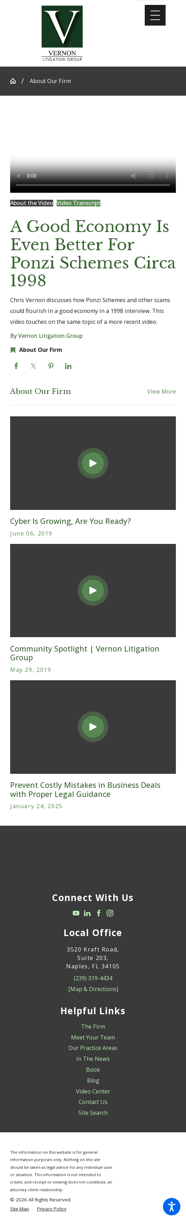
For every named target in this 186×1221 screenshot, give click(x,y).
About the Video (31, 203)
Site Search (93, 1113)
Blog (93, 1080)
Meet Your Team (93, 1037)
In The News (93, 1059)
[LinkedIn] (87, 913)
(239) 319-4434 (93, 978)
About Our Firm (50, 81)
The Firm (93, 1026)
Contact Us (93, 1102)
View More (161, 391)
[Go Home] (15, 81)
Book (93, 1069)
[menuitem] (93, 1026)
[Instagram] (110, 913)
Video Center (93, 1091)
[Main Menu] (155, 15)
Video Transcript (78, 203)
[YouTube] (76, 913)
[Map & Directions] (93, 989)
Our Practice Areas (93, 1048)
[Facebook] (98, 913)
